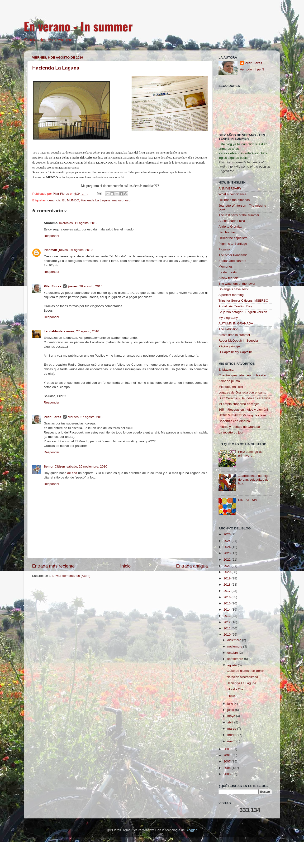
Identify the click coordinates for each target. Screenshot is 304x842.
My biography (228, 317)
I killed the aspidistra (232, 238)
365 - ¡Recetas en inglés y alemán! (243, 409)
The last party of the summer (238, 215)
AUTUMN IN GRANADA (235, 323)
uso (127, 200)
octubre (233, 652)
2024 (227, 547)
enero (231, 741)
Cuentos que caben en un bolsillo (242, 375)
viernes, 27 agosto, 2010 (81, 331)
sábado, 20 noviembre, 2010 (86, 466)
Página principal (229, 346)
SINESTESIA (247, 500)
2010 (227, 634)
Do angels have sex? (233, 289)
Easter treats (227, 272)
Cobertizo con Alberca (234, 421)
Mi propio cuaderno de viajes (239, 404)
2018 (227, 584)
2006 (227, 768)
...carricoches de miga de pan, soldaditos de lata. (253, 479)
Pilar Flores (52, 286)
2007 (227, 761)
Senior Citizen (54, 466)
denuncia (54, 200)
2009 (227, 749)
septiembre (235, 659)
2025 (227, 541)
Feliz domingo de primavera (250, 453)
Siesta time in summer (234, 335)
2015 (227, 603)
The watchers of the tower (236, 283)
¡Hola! (231, 696)
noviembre (235, 646)
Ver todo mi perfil (252, 69)
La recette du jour (230, 432)
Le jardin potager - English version (242, 312)
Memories (225, 266)
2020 (227, 572)
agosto (232, 665)
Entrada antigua (192, 565)
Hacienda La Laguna (55, 68)
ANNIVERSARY (230, 188)
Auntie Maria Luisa (231, 221)
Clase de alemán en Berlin (245, 671)
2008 (227, 755)
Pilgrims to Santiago (232, 243)
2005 (227, 774)
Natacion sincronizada (242, 677)
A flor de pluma (229, 381)
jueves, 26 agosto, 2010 (75, 250)
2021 (227, 566)
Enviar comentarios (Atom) (71, 576)
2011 (227, 628)
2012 (227, 622)
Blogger (190, 830)
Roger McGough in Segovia (238, 340)
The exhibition (228, 329)
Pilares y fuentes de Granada (239, 426)
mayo (231, 716)
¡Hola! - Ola (235, 689)
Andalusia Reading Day (235, 306)
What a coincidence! (232, 194)
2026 (227, 534)
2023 (227, 553)
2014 (227, 609)
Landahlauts (53, 331)
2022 (227, 559)
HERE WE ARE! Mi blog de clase (242, 415)
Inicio (125, 565)
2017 (227, 591)
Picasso (224, 249)
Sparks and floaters (232, 261)
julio (230, 703)
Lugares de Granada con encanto (242, 392)
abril (230, 722)
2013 (227, 616)
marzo (232, 728)
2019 (227, 578)
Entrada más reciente (53, 565)
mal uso (118, 200)
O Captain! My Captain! (235, 352)
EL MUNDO (70, 200)
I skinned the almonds (234, 200)
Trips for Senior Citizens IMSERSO (243, 300)
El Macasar (226, 369)
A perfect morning (231, 295)
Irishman (50, 250)
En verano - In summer (78, 26)
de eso (72, 473)
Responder (51, 236)
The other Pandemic (232, 255)
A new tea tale (228, 278)
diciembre (234, 640)
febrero (232, 735)
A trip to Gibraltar (230, 226)
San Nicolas (227, 232)
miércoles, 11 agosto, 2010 (78, 223)
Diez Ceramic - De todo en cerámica (244, 398)
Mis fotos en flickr (230, 387)
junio (231, 710)
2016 (227, 597)
